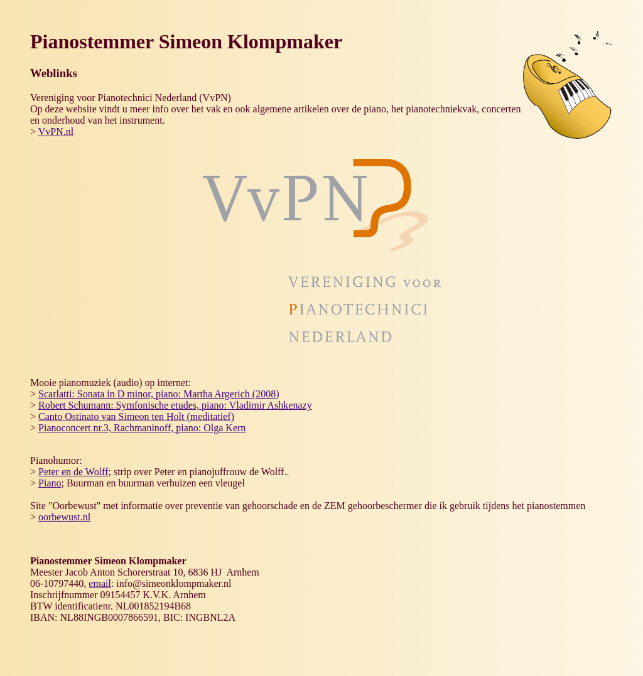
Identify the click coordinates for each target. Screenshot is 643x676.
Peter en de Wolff (73, 471)
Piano (49, 483)
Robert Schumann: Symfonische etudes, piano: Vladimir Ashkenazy (175, 405)
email (100, 583)
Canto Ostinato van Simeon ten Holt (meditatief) (136, 416)
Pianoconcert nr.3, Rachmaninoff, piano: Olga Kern (142, 427)
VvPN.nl (55, 131)
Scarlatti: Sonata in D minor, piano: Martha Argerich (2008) (158, 394)
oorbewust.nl (64, 517)
